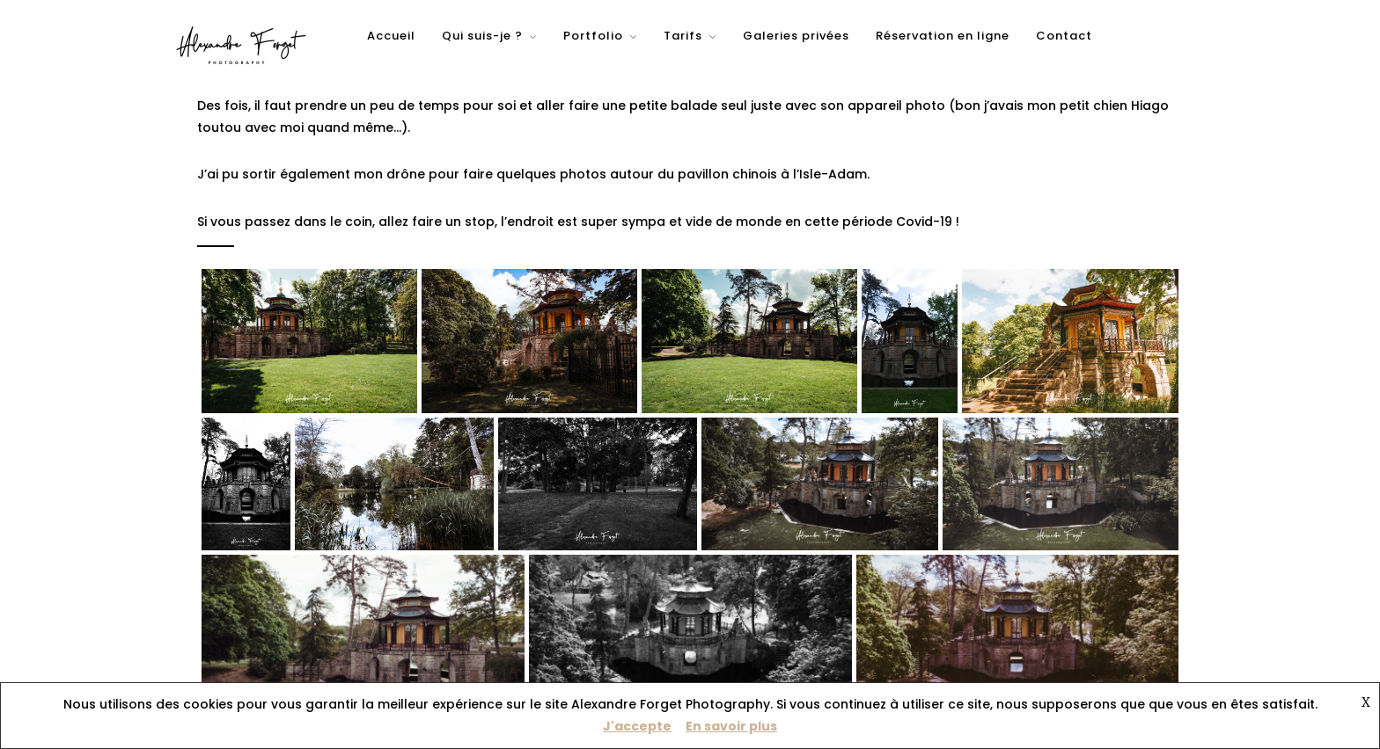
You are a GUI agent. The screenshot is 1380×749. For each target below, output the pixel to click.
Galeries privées (796, 35)
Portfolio (593, 35)
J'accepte (637, 726)
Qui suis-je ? (482, 35)
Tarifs (683, 35)
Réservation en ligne (942, 35)
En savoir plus (731, 726)
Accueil (391, 35)
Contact (1064, 35)
